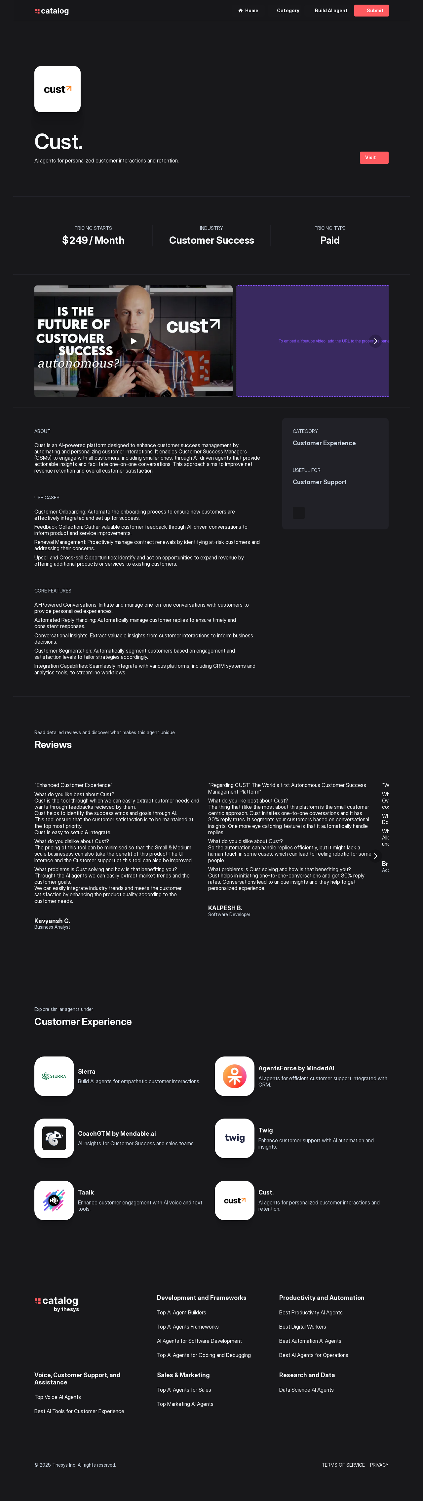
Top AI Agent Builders (181, 1312)
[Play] (133, 341)
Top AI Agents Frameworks (188, 1326)
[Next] (375, 341)
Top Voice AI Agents (57, 1397)
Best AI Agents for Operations (313, 1355)
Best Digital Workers (302, 1326)
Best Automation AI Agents (310, 1341)
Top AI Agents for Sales (184, 1389)
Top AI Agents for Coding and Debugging (204, 1355)
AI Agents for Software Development (199, 1341)
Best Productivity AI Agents (311, 1312)
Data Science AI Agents (306, 1389)
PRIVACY (379, 1465)
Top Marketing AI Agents (185, 1404)
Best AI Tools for (54, 1411)
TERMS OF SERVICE (343, 1465)
